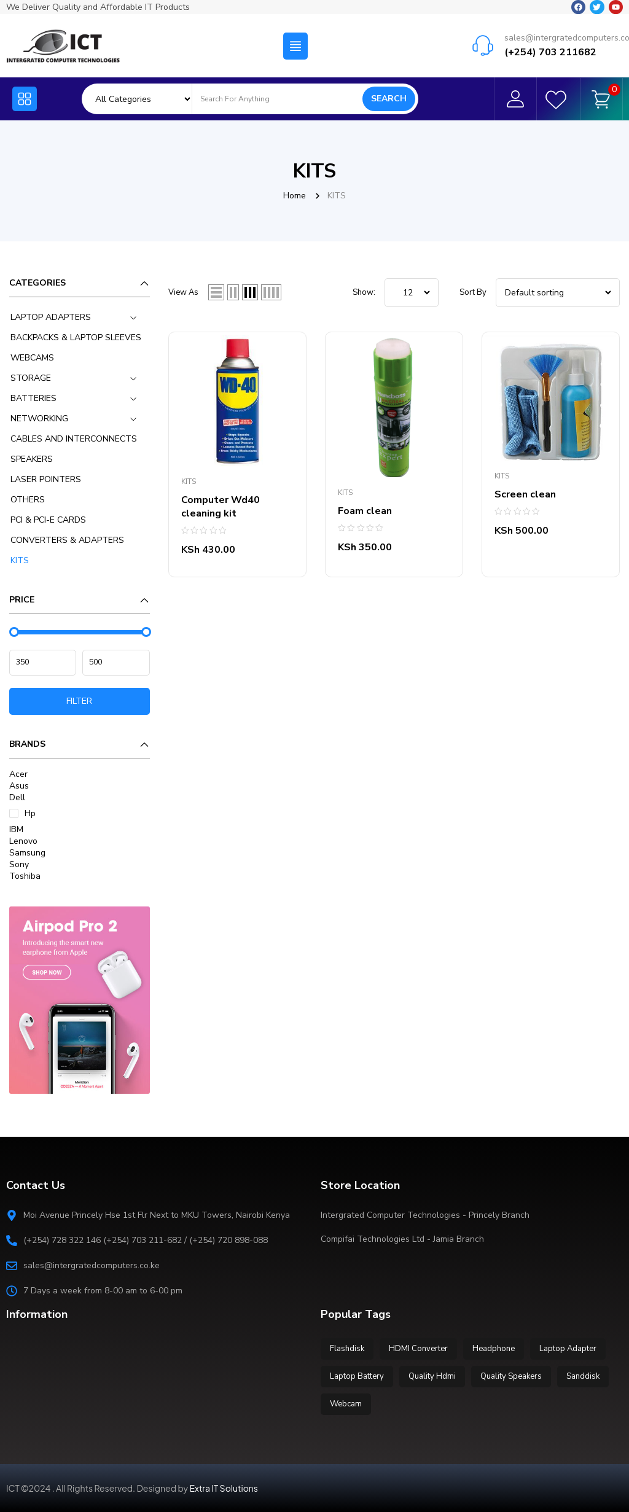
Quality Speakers (511, 1376)
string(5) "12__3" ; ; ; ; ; (411, 292)
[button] (295, 44)
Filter (79, 701)
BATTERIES (33, 398)
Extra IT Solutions (224, 1488)
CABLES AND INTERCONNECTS (73, 439)
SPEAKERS (31, 459)
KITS (19, 560)
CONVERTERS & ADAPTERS (67, 540)
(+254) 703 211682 (550, 50)
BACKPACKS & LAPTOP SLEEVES (75, 337)
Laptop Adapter (567, 1348)
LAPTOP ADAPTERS (50, 317)
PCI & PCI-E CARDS (48, 520)
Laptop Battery (357, 1376)
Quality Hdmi (432, 1376)
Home (294, 195)
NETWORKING (39, 418)
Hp (30, 813)
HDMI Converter (418, 1348)
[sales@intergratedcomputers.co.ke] (483, 43)
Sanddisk (583, 1376)
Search (389, 98)
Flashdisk (347, 1348)
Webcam (346, 1403)
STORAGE (30, 378)
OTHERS (27, 499)
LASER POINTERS (45, 479)
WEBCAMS (32, 358)
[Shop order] (557, 292)
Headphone (493, 1348)
